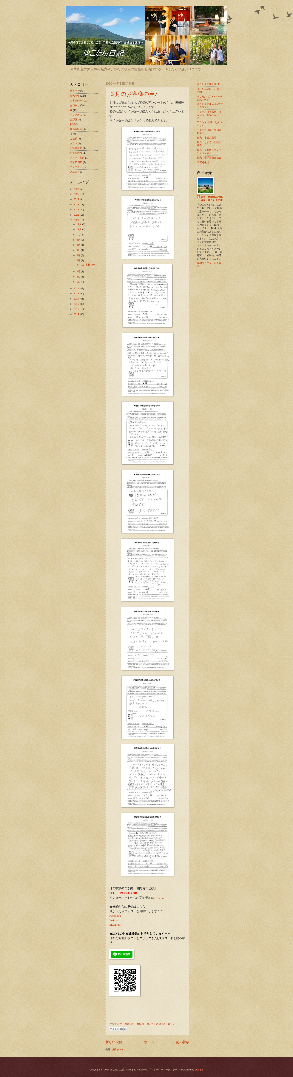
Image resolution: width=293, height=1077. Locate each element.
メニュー (75, 171)
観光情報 (75, 95)
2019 (77, 288)
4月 (78, 260)
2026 (77, 189)
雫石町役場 (203, 162)
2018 (77, 293)
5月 (78, 255)
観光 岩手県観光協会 (209, 157)
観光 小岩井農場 (206, 137)
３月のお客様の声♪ (133, 94)
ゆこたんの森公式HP (208, 84)
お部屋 (73, 119)
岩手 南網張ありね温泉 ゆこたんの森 (212, 198)
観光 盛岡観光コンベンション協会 (209, 151)
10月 (79, 234)
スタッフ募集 (77, 157)
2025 (77, 194)
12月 (79, 224)
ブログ (73, 91)
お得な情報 (76, 152)
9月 (78, 239)
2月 (78, 276)
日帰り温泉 (76, 148)
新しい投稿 (113, 1042)
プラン (73, 143)
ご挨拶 (73, 138)
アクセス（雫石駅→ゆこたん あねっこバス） (209, 114)
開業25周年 (76, 162)
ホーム (149, 1042)
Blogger (199, 1069)
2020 (77, 220)
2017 (77, 298)
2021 (77, 214)
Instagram (115, 924)
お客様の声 (76, 100)
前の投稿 (182, 1042)
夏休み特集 (76, 129)
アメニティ (76, 167)
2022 (77, 209)
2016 (77, 304)
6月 (78, 250)
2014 (77, 314)
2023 (77, 204)
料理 (72, 124)
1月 (78, 281)
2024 (77, 199)
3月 (78, 271)
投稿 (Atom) (118, 1049)
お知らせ (75, 105)
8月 (78, 244)
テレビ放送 (76, 114)
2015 (77, 309)
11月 (79, 229)
